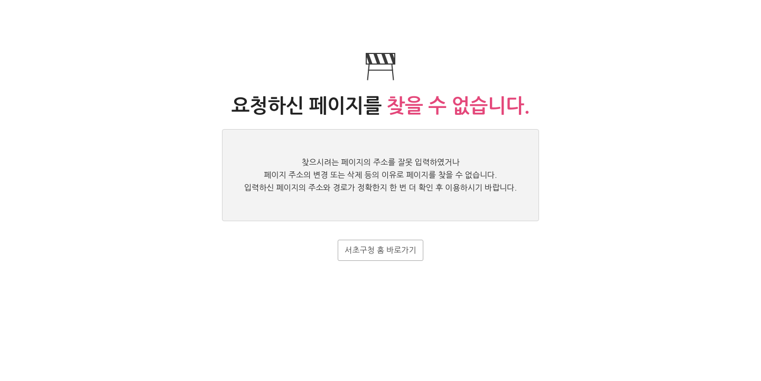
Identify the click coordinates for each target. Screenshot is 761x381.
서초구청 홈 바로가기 (380, 250)
